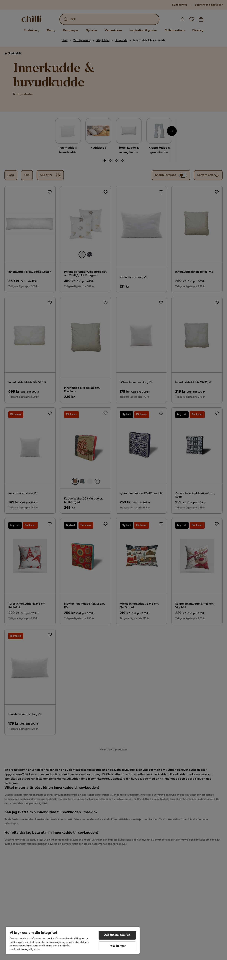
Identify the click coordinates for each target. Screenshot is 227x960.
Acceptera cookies (117, 935)
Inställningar (117, 946)
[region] (73, 940)
